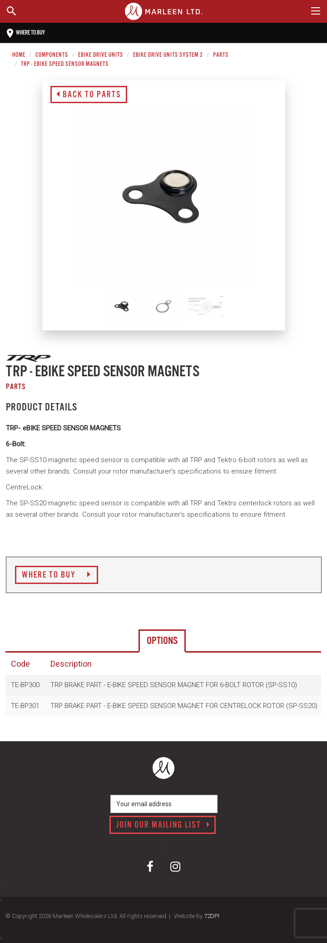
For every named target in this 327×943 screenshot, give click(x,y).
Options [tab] (162, 641)
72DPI (211, 916)
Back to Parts (88, 95)
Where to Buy (56, 575)
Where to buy (26, 33)
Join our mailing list (163, 825)
